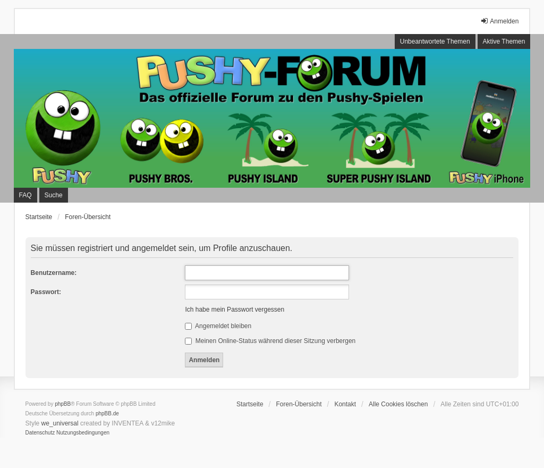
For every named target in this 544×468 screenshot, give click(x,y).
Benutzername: (54, 273)
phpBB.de (107, 413)
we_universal (60, 423)
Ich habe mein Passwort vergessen (234, 309)
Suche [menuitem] (54, 195)
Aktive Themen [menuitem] (504, 41)
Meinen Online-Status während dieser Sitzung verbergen (270, 341)
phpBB (63, 404)
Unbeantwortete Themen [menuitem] (435, 41)
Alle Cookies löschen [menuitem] (398, 404)
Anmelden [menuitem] (499, 21)
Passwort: (46, 292)
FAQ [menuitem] (25, 195)
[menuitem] (40, 433)
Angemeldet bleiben (218, 326)
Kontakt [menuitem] (345, 404)
